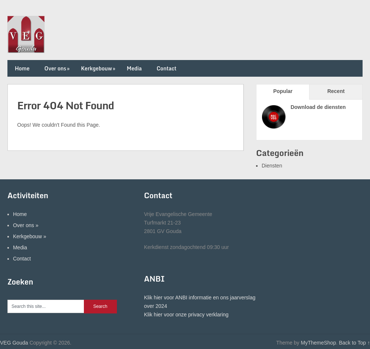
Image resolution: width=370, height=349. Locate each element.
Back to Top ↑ (354, 343)
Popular (282, 91)
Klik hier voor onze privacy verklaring (186, 315)
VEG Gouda (14, 343)
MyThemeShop (318, 343)
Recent (336, 91)
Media (134, 68)
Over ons (58, 68)
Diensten (272, 166)
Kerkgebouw (99, 68)
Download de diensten (318, 107)
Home (22, 68)
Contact (166, 68)
